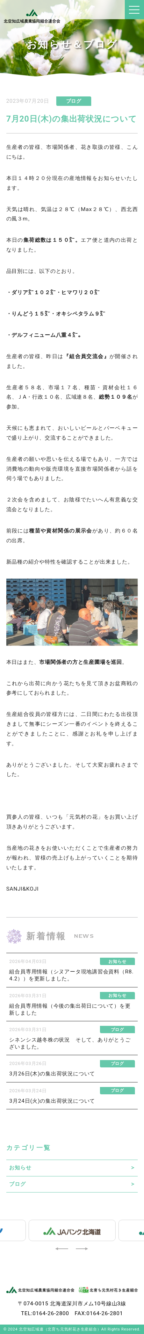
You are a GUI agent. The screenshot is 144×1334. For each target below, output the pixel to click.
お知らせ (20, 1168)
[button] (62, 1249)
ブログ (17, 1184)
